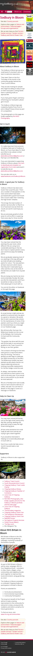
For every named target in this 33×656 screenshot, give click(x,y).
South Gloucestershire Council (14, 483)
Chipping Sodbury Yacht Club (14, 512)
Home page (4, 644)
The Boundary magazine (12, 510)
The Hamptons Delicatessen (13, 514)
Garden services (6, 33)
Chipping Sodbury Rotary (12, 489)
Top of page (4, 642)
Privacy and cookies (6, 648)
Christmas (27, 12)
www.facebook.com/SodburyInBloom (13, 176)
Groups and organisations (9, 28)
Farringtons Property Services (14, 520)
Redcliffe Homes (9, 518)
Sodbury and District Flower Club (11, 35)
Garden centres (17, 33)
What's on (18, 12)
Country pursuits (12, 21)
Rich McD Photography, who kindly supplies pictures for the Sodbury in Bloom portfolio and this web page (14, 502)
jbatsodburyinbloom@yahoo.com (12, 156)
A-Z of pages (4, 646)
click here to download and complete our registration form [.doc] (12, 165)
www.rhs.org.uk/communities (10, 614)
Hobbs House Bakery (11, 522)
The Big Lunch (9, 524)
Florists (20, 31)
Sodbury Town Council (11, 481)
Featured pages (16, 26)
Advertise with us (19, 644)
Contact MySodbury (20, 642)
